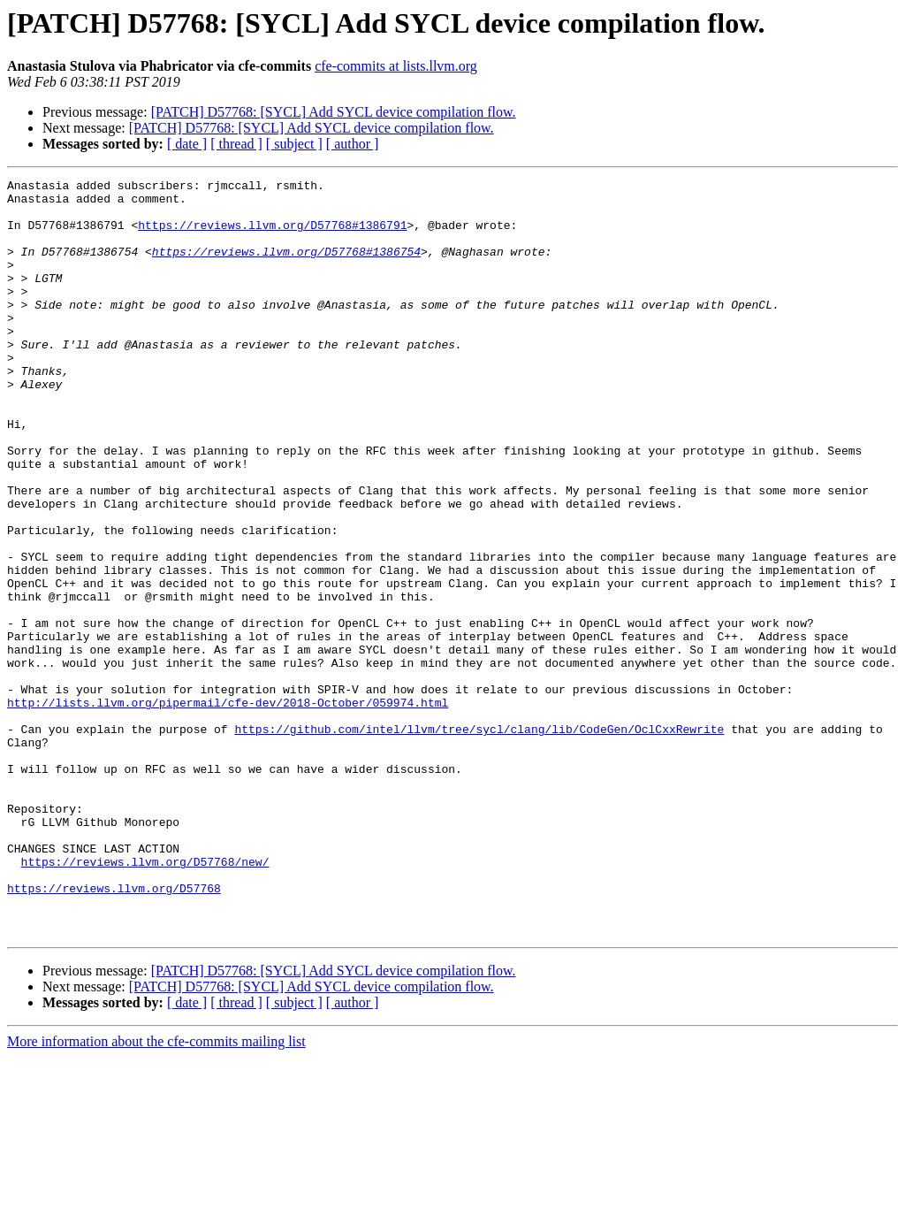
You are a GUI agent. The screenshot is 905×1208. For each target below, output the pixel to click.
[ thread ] (236, 143)
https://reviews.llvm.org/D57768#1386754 (286, 267)
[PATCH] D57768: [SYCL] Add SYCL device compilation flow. (333, 111)
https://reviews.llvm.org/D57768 (114, 1031)
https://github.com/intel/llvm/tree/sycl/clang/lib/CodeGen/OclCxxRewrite (479, 840)
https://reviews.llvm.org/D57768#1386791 (272, 235)
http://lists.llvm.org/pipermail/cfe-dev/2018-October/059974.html (227, 808)
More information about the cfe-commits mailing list (156, 1192)
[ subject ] (294, 143)
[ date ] (187, 143)
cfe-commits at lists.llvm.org (396, 65)
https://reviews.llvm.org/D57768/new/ (145, 999)
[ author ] (352, 143)
